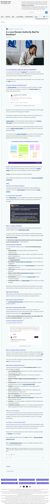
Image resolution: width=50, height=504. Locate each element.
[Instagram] (24, 486)
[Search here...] (36, 12)
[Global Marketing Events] (42, 480)
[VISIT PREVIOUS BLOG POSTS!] (9, 480)
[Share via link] (14, 454)
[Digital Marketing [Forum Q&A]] (27, 483)
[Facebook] (21, 486)
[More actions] (43, 29)
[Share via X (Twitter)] (9, 454)
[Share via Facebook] (6, 454)
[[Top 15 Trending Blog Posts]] (27, 480)
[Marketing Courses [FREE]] (9, 483)
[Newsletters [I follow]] (42, 483)
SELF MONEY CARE (6, 2)
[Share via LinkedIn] (11, 454)
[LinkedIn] (30, 486)
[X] (27, 486)
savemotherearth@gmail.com (41, 18)
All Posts (3, 22)
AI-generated (19, 495)
